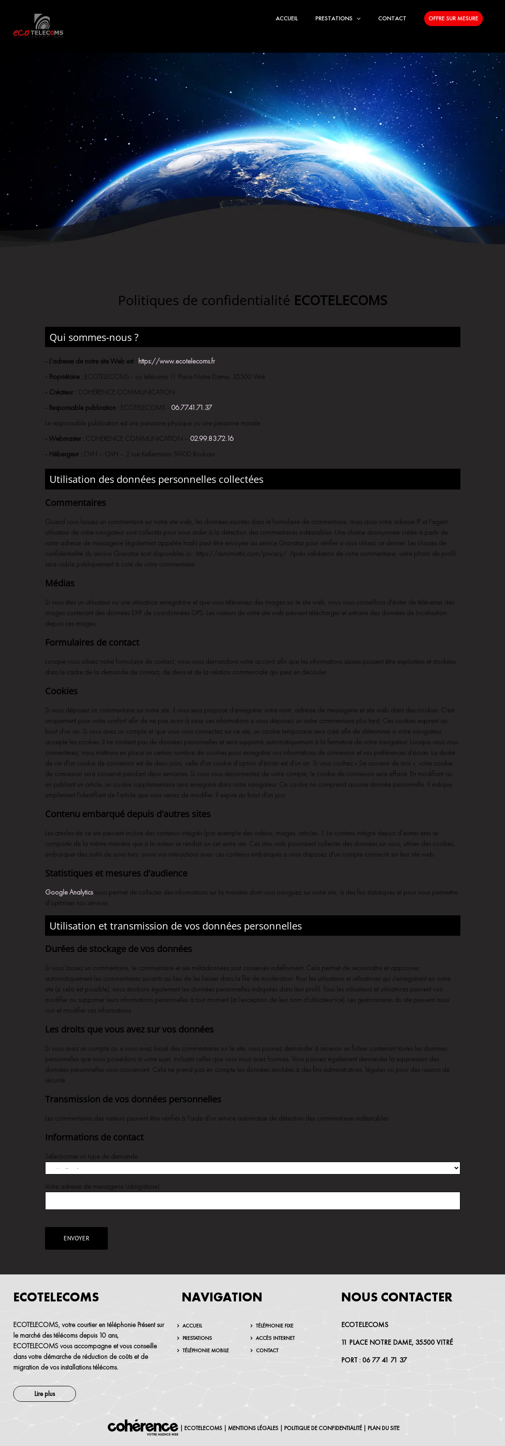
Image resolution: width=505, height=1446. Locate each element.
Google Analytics (69, 892)
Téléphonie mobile (205, 1350)
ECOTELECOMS (203, 1428)
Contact (267, 1350)
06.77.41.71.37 (191, 408)
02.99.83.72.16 (212, 439)
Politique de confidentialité (323, 1428)
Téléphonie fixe (274, 1326)
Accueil (192, 1326)
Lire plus (44, 1394)
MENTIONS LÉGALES (253, 1428)
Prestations (197, 1338)
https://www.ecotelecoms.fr (176, 361)
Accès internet (275, 1338)
